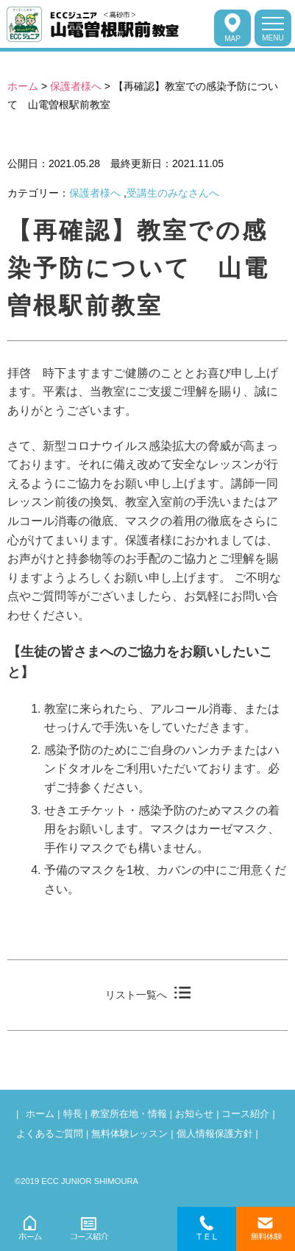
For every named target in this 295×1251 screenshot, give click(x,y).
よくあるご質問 (49, 1134)
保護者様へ (76, 86)
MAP (232, 28)
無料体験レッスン (129, 1134)
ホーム (22, 86)
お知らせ (194, 1114)
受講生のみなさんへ (173, 193)
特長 (72, 1114)
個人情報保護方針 (215, 1134)
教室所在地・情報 (128, 1114)
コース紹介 (245, 1114)
